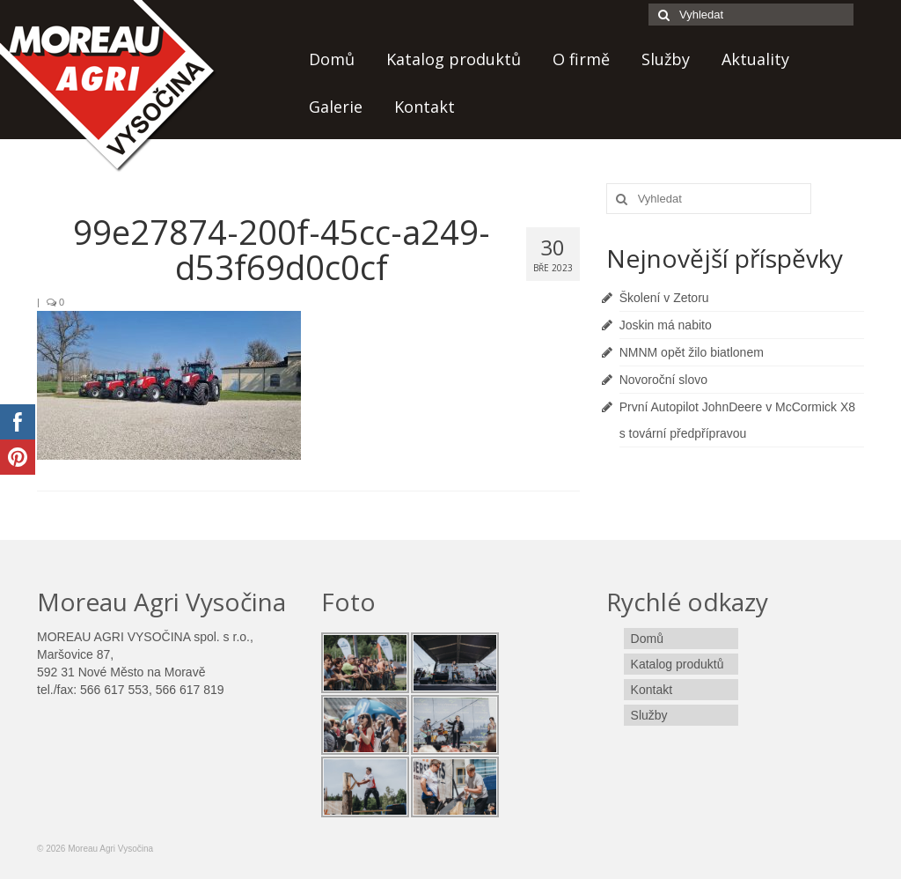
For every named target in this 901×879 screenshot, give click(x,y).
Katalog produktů (453, 59)
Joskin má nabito (665, 325)
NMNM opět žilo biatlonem (691, 352)
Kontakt (424, 106)
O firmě (581, 59)
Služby (665, 59)
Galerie (336, 106)
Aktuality (755, 59)
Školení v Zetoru (664, 298)
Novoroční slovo (663, 380)
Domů (332, 59)
